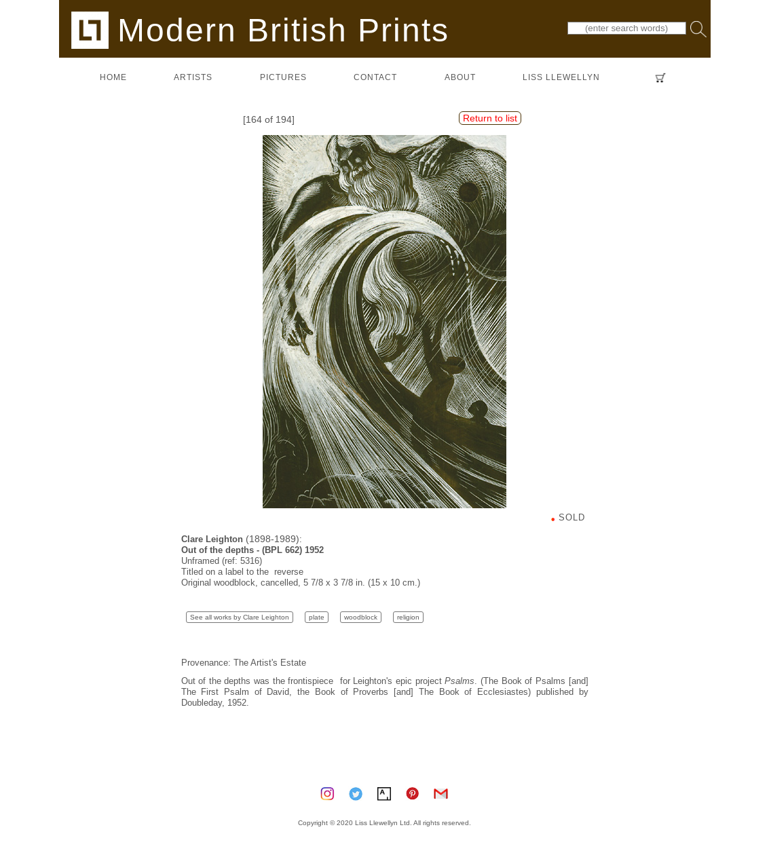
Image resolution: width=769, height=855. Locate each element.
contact (375, 77)
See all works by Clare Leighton (239, 617)
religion (408, 617)
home (113, 77)
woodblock (360, 617)
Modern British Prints (260, 29)
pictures (283, 77)
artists (193, 77)
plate (316, 617)
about (460, 77)
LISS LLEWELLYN (561, 77)
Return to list (490, 118)
